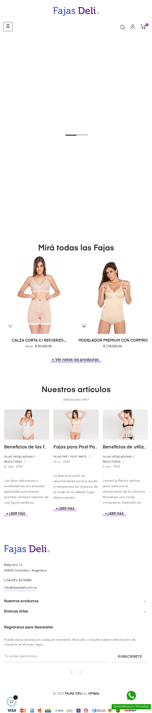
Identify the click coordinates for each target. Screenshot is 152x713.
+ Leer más (15, 513)
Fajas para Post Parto (77, 447)
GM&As (93, 693)
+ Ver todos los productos (75, 360)
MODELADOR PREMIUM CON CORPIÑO (113, 340)
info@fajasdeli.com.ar (20, 587)
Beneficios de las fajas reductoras (41, 447)
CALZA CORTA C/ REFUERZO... (39, 340)
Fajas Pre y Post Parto (69, 457)
